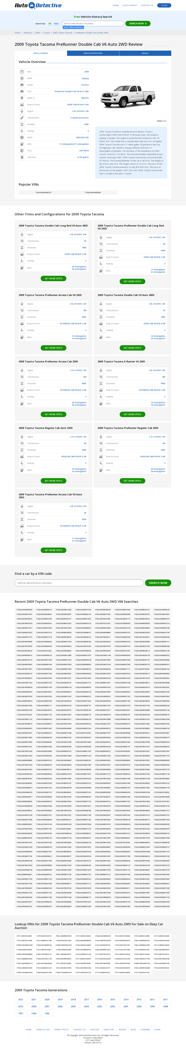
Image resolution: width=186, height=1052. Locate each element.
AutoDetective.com (38, 5)
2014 (125, 1001)
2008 (33, 1007)
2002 (112, 1007)
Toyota (85, 79)
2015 (112, 1001)
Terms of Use (43, 1031)
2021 (33, 1001)
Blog (133, 1031)
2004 (86, 1007)
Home (115, 5)
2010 (20, 1007)
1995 (47, 1014)
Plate (56, 23)
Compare (145, 1031)
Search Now (136, 23)
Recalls (145, 54)
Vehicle (93, 54)
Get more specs (53, 279)
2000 (139, 1007)
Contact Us (147, 5)
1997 (20, 1014)
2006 (60, 1007)
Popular (94, 1031)
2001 (125, 1007)
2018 (73, 1001)
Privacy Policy (61, 1031)
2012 (152, 1001)
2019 (60, 1001)
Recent (122, 1031)
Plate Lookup (130, 5)
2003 (99, 1007)
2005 (73, 1007)
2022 (20, 1001)
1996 (33, 1014)
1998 (165, 1007)
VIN (50, 23)
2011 (165, 1001)
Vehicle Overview (41, 54)
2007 (47, 1007)
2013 (139, 1001)
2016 (99, 1001)
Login (164, 5)
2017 (86, 1001)
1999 (152, 1007)
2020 (47, 1001)
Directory (109, 1031)
